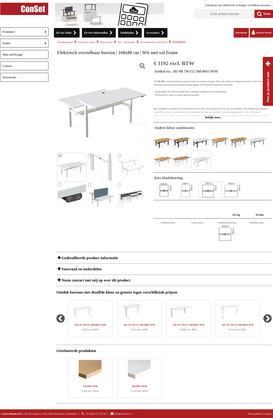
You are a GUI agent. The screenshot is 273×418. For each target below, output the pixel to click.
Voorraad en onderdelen (81, 269)
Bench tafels (106, 42)
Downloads (9, 77)
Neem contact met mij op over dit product (95, 280)
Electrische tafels (86, 42)
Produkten (25, 33)
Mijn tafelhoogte (13, 54)
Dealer (25, 44)
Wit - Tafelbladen (126, 42)
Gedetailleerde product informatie (89, 258)
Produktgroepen (65, 42)
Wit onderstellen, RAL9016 (153, 42)
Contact (7, 66)
